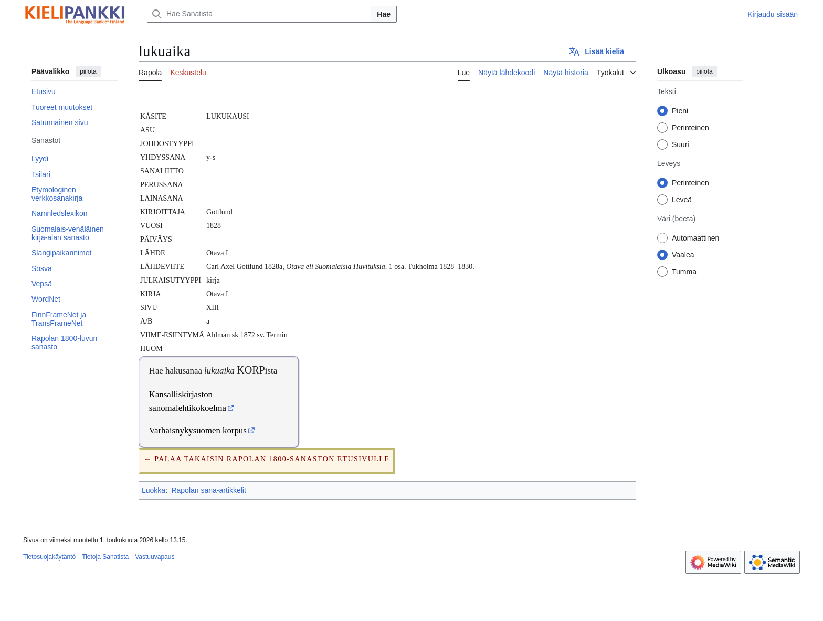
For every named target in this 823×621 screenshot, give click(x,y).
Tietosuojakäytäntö (49, 557)
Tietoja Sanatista (105, 557)
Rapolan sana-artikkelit (208, 490)
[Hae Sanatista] (259, 14)
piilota (88, 71)
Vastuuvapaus (154, 557)
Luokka (153, 490)
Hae (384, 14)
